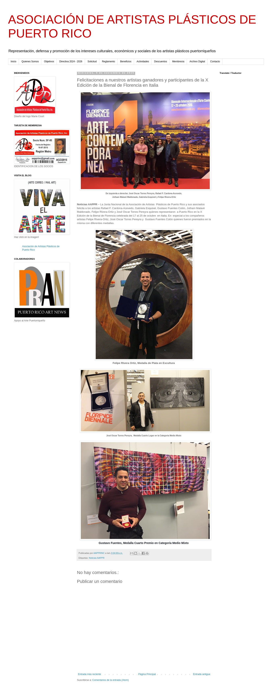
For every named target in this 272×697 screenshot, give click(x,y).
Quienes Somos (30, 61)
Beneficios (125, 61)
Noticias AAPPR (96, 558)
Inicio (13, 61)
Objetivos (49, 61)
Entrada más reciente (89, 674)
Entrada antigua (201, 674)
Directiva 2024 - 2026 (70, 61)
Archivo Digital (197, 61)
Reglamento (108, 61)
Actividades (143, 61)
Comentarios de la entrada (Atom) (110, 680)
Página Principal (147, 674)
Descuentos (160, 61)
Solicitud (92, 61)
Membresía (178, 61)
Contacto (215, 61)
